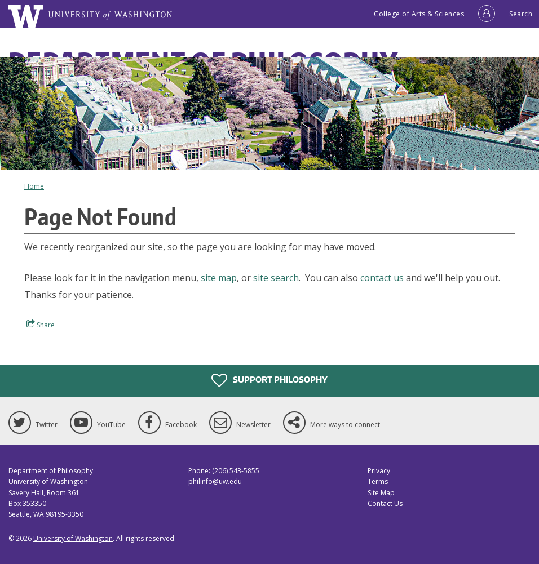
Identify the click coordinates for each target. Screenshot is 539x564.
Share (40, 324)
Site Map (381, 493)
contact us (382, 278)
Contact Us (385, 503)
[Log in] (486, 14)
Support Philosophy (269, 380)
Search (520, 14)
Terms (378, 481)
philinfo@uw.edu (215, 481)
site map (219, 278)
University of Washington (73, 538)
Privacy (379, 471)
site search (276, 278)
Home (34, 186)
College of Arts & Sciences (419, 14)
